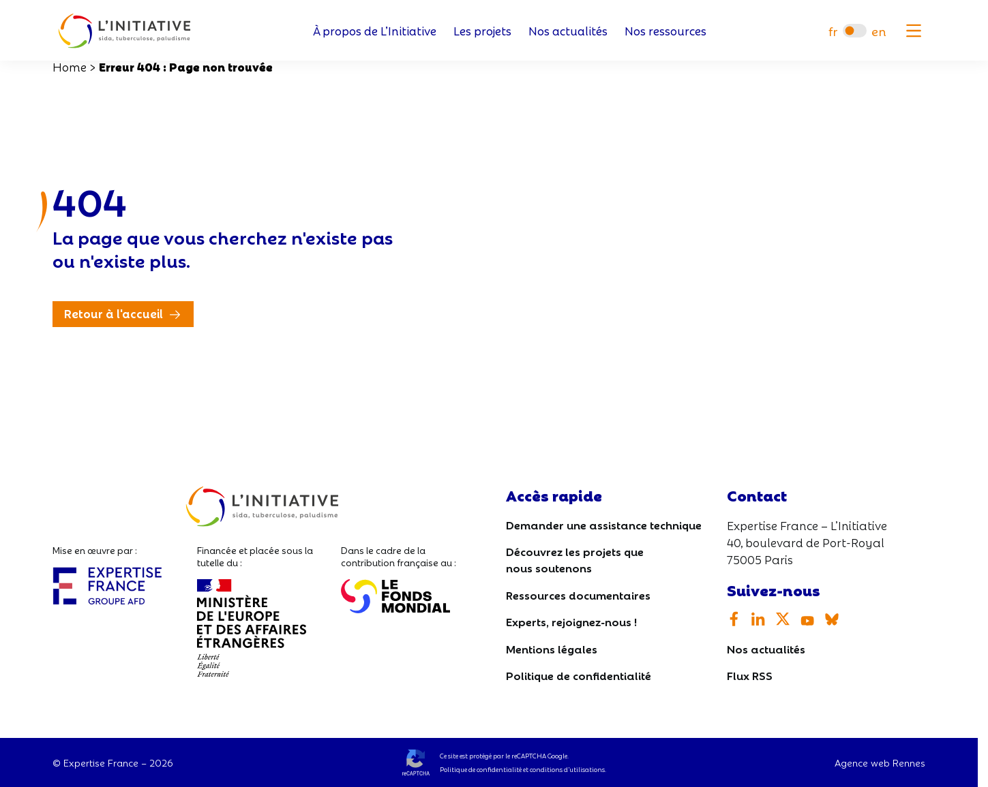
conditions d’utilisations (567, 769)
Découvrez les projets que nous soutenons (575, 559)
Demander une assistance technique (604, 524)
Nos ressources (665, 31)
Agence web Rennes (880, 762)
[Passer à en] (878, 31)
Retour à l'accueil (113, 313)
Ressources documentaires (578, 594)
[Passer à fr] (832, 31)
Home (70, 66)
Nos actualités (568, 31)
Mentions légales (551, 648)
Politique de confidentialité (578, 675)
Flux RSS (750, 675)
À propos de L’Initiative (374, 31)
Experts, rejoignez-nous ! (571, 621)
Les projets (482, 31)
